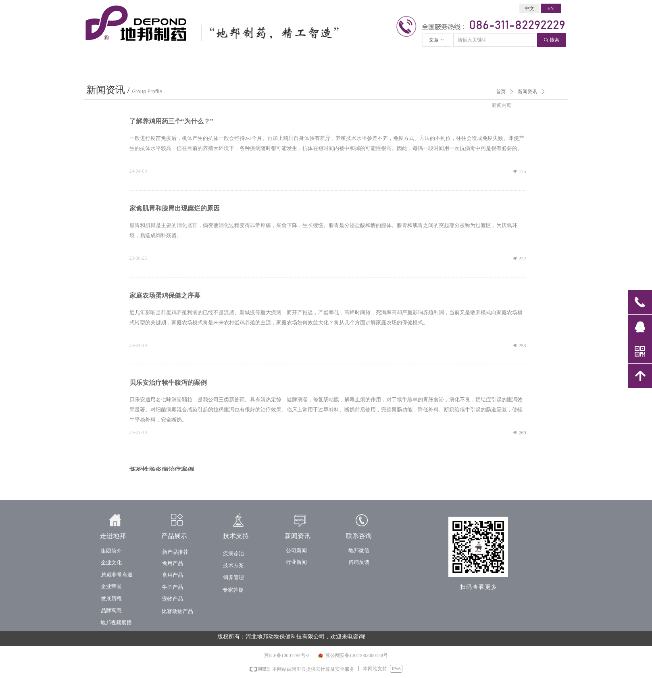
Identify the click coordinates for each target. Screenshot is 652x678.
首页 (501, 91)
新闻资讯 (527, 91)
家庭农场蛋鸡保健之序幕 (164, 295)
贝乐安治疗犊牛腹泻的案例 (168, 382)
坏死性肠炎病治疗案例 (161, 469)
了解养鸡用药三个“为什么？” (171, 121)
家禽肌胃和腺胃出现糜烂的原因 (174, 208)
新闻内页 (501, 105)
